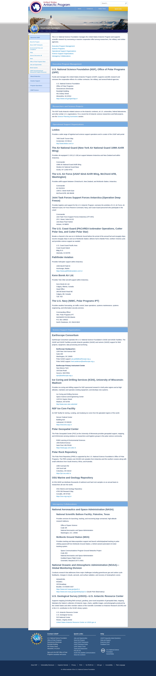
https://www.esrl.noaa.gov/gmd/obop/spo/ (70, 592)
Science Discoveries (35, 55)
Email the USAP (105, 642)
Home (79, 8)
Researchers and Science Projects (68, 106)
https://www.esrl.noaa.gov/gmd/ (67, 589)
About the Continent (79, 654)
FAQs (31, 52)
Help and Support (105, 640)
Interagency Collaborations (61, 56)
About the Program (34, 42)
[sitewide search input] (114, 3)
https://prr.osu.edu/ (62, 473)
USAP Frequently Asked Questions (110, 638)
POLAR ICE (77, 650)
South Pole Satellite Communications (84, 652)
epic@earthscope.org (63, 375)
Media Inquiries (34, 67)
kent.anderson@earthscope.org (82, 361)
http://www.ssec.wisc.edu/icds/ (66, 404)
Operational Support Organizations (64, 51)
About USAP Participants (52, 31)
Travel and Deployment (80, 648)
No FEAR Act (89, 665)
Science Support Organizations (62, 53)
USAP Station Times (80, 646)
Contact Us (90, 8)
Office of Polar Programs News (37, 61)
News (31, 58)
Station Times (102, 8)
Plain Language (120, 665)
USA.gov (99, 665)
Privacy (74, 665)
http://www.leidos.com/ (64, 143)
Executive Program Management (63, 46)
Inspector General (63, 665)
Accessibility (109, 665)
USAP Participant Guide (81, 644)
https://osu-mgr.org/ (63, 496)
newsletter (56, 654)
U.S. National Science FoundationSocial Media (112, 652)
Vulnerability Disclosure (47, 665)
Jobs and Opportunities (36, 64)
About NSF (34, 665)
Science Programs (58, 48)
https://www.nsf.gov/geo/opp (66, 98)
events (64, 654)
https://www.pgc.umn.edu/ (65, 448)
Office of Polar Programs (54, 640)
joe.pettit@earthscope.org (80, 359)
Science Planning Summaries (68, 116)
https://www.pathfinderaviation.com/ (68, 271)
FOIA (80, 665)
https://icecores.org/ (63, 425)
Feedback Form (105, 644)
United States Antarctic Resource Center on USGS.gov (75, 622)
